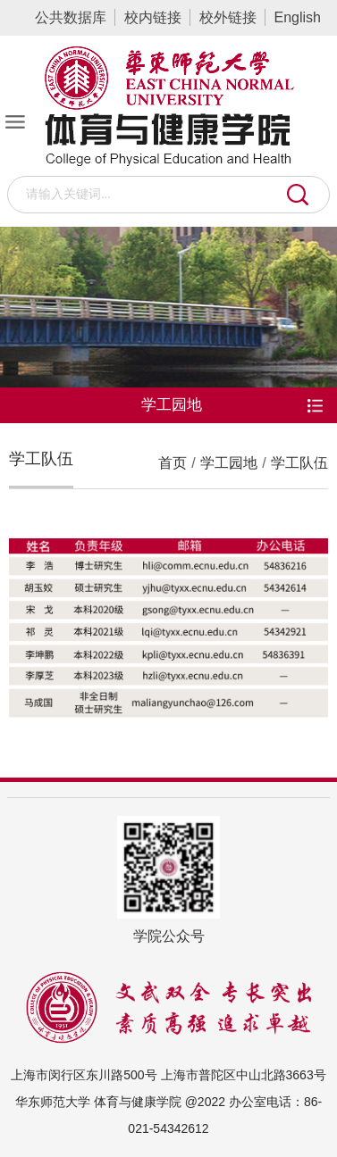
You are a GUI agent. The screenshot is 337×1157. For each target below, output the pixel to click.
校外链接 (228, 17)
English (297, 17)
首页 (172, 462)
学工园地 (228, 462)
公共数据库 (70, 17)
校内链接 (152, 17)
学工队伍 (299, 462)
